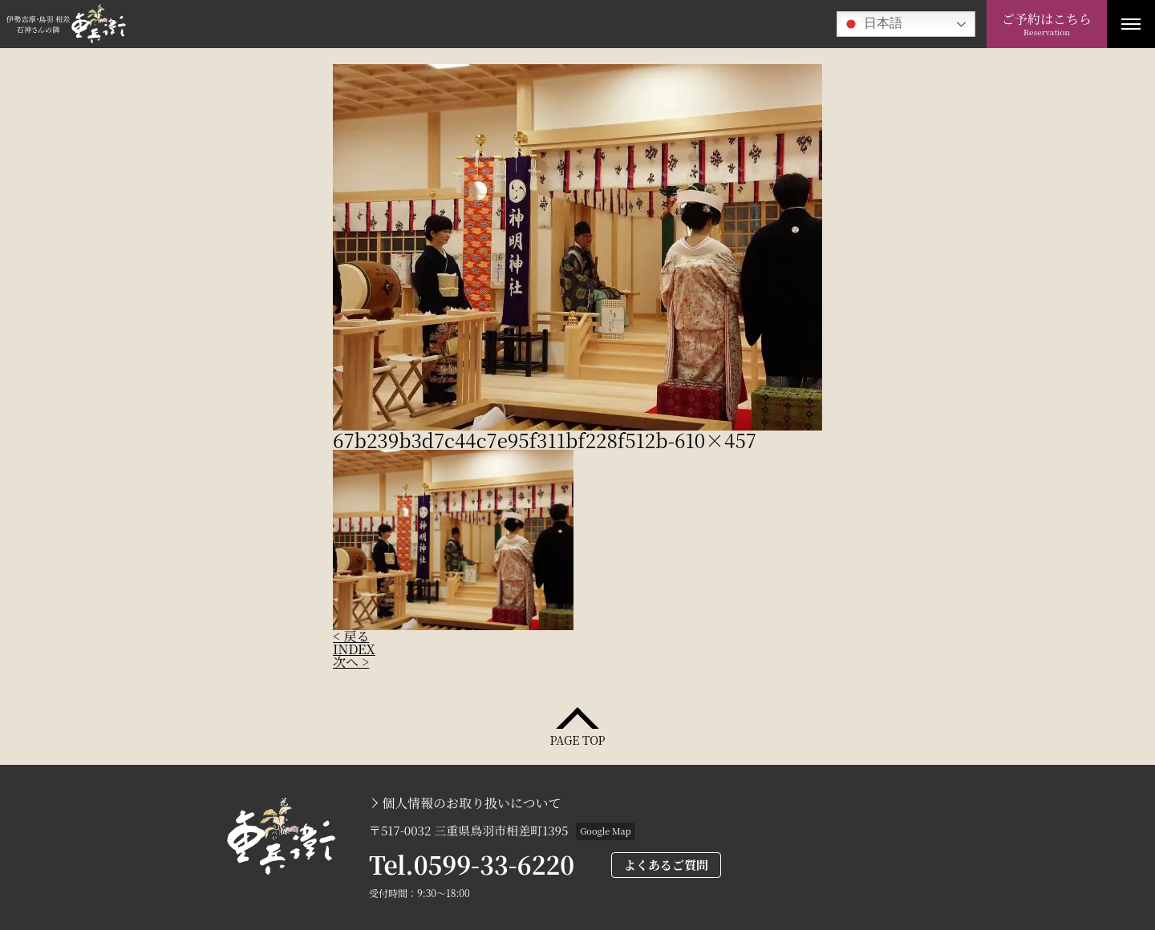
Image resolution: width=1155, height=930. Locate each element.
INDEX (354, 649)
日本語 (871, 24)
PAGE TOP (577, 739)
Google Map (605, 830)
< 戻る (351, 636)
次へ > (351, 662)
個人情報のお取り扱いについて (471, 803)
